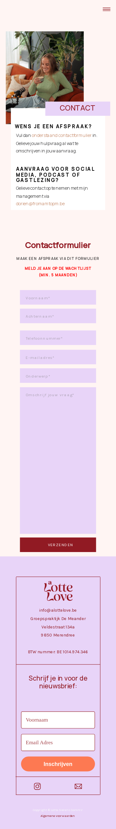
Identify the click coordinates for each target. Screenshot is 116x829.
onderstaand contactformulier (62, 135)
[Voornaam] (58, 719)
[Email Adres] (58, 742)
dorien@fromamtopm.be (40, 204)
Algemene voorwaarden (58, 816)
